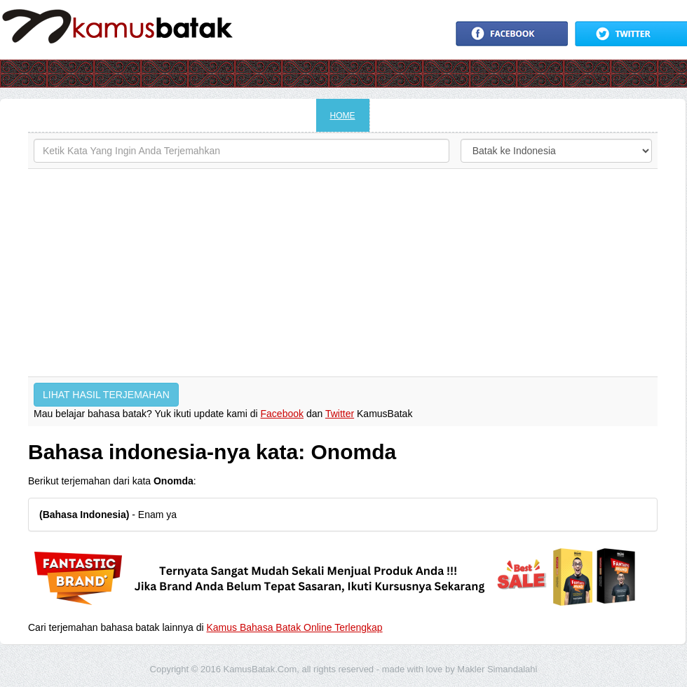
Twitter (339, 413)
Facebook (282, 413)
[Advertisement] (343, 273)
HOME (342, 116)
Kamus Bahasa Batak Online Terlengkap (295, 627)
